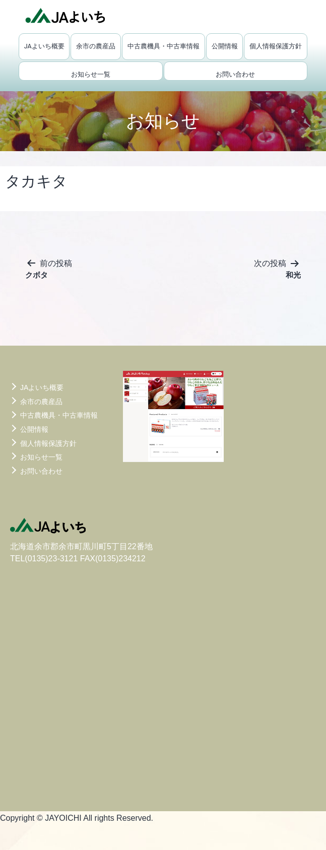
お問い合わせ (235, 74)
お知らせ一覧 (90, 74)
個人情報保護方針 (275, 46)
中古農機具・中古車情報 (163, 46)
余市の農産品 (95, 46)
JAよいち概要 (44, 46)
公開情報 (225, 46)
